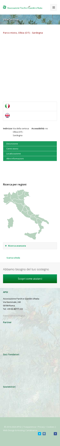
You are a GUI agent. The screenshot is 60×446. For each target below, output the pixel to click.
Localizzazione (13, 153)
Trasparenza (29, 426)
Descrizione (12, 143)
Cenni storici (12, 148)
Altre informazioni (15, 158)
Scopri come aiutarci (30, 278)
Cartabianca (31, 430)
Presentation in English (14, 315)
